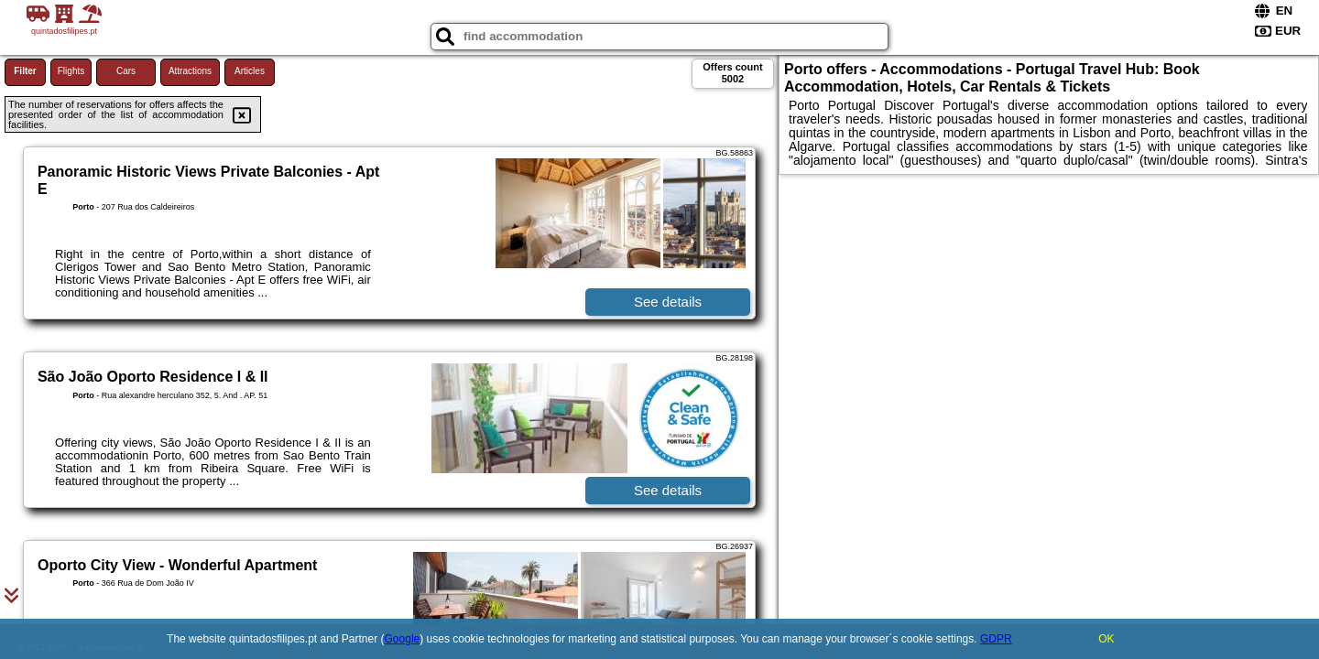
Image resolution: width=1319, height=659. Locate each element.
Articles (249, 71)
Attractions (190, 71)
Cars (126, 71)
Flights (71, 71)
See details (668, 301)
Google (402, 638)
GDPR (996, 638)
